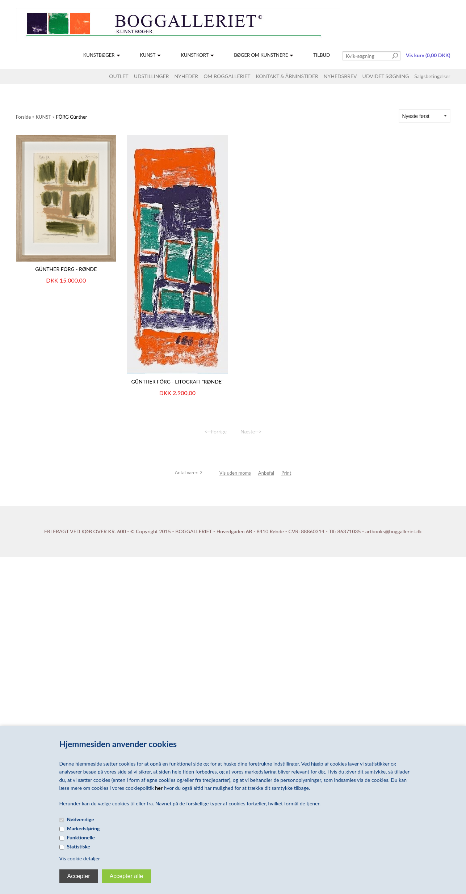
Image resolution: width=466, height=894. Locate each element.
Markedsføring (83, 828)
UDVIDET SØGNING (385, 76)
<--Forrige (215, 431)
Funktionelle (81, 837)
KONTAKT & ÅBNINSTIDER (287, 76)
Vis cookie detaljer (79, 858)
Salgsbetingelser (432, 76)
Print (286, 473)
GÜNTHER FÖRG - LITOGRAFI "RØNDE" (177, 381)
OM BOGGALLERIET (226, 76)
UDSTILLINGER (151, 76)
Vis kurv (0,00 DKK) (428, 55)
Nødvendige (80, 819)
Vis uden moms (235, 473)
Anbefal (266, 473)
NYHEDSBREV (340, 76)
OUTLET (118, 76)
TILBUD (321, 55)
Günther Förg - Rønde (66, 269)
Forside (23, 117)
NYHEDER (186, 76)
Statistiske (79, 846)
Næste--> (251, 431)
